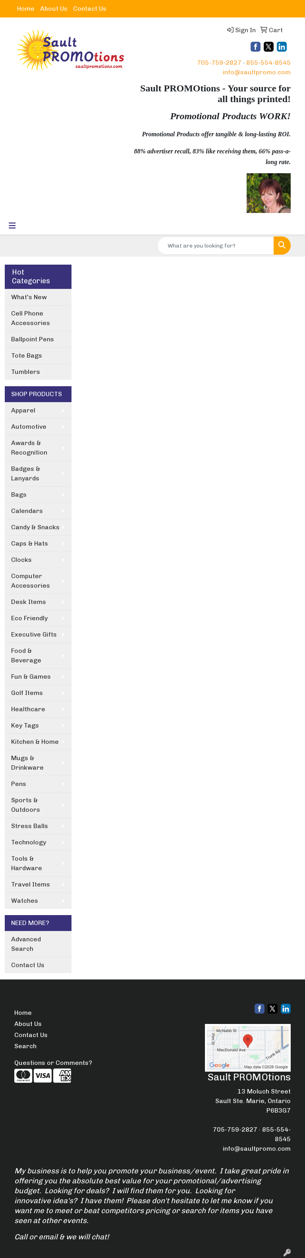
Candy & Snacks (35, 527)
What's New (29, 297)
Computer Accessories (30, 580)
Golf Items (27, 693)
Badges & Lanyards (25, 473)
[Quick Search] (215, 245)
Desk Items (28, 602)
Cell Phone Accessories (30, 318)
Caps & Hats (29, 543)
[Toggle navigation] (12, 225)
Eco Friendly (29, 618)
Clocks (21, 559)
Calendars (27, 511)
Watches (24, 900)
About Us (54, 8)
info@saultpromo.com (257, 72)
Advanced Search (26, 943)
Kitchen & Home (35, 741)
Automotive (28, 426)
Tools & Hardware (26, 863)
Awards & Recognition (29, 447)
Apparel (23, 410)
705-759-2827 (219, 62)
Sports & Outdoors (25, 804)
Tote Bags (26, 355)
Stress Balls (29, 826)
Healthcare (28, 709)
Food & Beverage (26, 655)
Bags (19, 494)
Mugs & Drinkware (27, 762)
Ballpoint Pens (32, 339)
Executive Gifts (34, 634)
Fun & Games (31, 676)
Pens (18, 784)
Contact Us (89, 8)
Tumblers (25, 371)
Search (25, 1046)
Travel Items (30, 884)
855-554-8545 (268, 62)
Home (26, 8)
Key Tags (25, 725)
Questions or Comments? (53, 1062)
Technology (28, 842)
